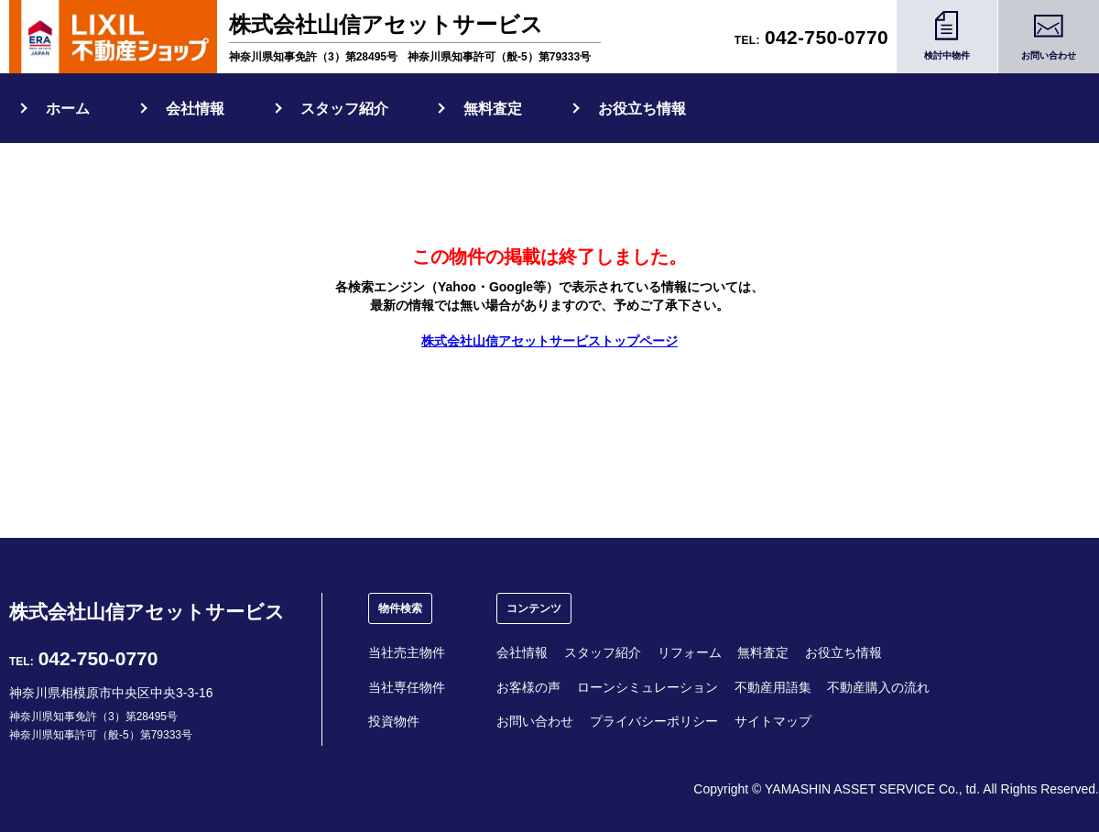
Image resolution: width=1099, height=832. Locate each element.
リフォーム (690, 652)
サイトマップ (772, 721)
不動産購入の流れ (878, 687)
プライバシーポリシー (654, 721)
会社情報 (195, 108)
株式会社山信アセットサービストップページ (549, 341)
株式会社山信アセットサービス (147, 611)
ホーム (68, 108)
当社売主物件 (406, 652)
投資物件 (393, 721)
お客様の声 (528, 687)
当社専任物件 (406, 687)
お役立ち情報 (642, 108)
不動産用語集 (772, 687)
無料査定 (492, 108)
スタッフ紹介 (344, 108)
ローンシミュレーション (647, 687)
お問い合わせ (534, 721)
